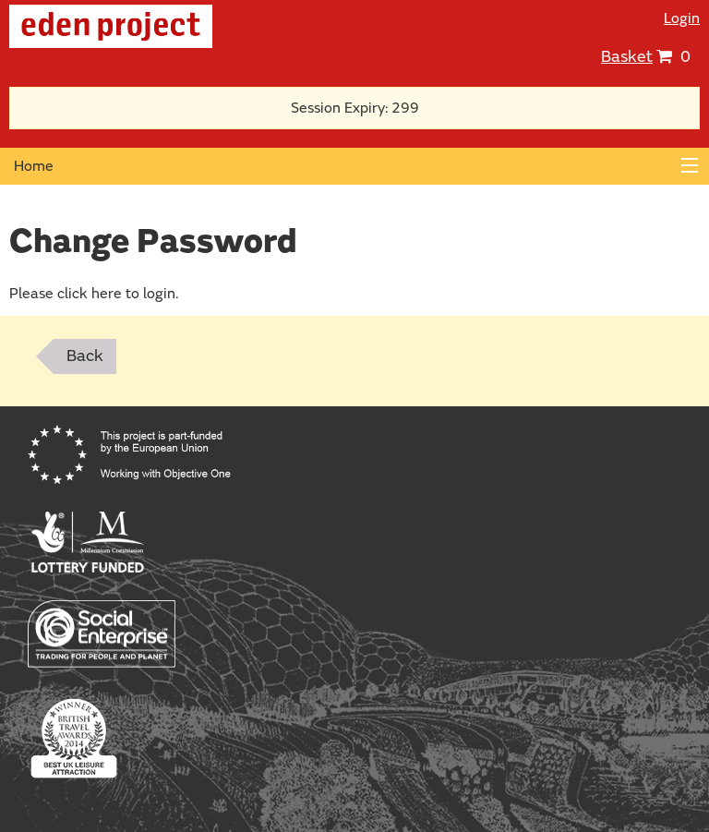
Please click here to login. (93, 293)
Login (682, 18)
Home (34, 166)
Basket (627, 56)
